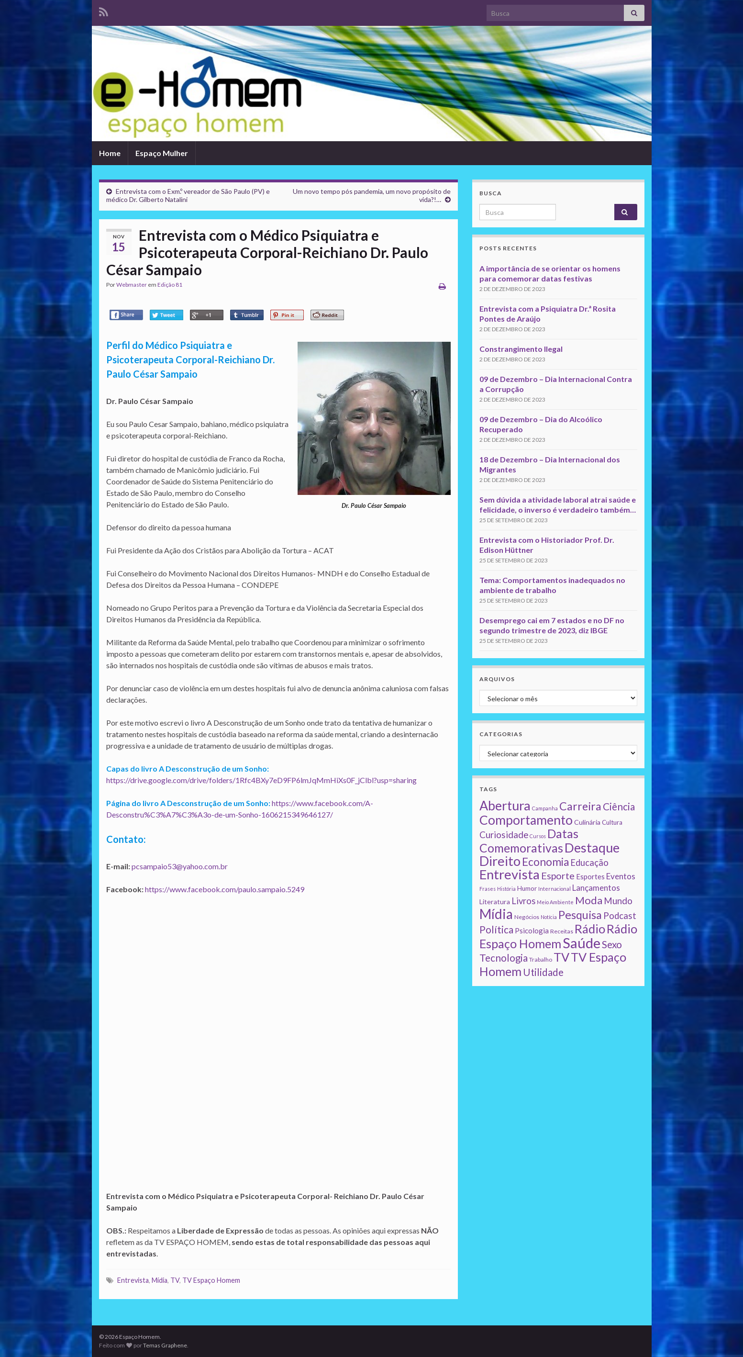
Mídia (159, 1280)
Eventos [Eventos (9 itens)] (620, 876)
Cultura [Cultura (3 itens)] (612, 822)
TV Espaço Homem (211, 1280)
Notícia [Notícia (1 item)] (549, 917)
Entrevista (133, 1280)
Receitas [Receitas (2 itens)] (561, 931)
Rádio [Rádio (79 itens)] (590, 928)
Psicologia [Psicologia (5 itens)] (532, 930)
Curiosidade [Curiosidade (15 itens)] (503, 834)
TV (174, 1280)
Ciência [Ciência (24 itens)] (619, 806)
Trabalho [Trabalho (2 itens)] (540, 959)
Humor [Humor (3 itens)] (527, 888)
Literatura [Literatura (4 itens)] (494, 901)
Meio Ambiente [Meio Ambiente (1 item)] (555, 902)
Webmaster (131, 284)
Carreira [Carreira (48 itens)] (580, 806)
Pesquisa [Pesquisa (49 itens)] (580, 914)
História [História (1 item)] (506, 889)
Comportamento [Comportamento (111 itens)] (526, 820)
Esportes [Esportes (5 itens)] (590, 876)
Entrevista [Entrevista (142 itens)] (509, 874)
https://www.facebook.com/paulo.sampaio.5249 (224, 889)
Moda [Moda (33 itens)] (588, 900)
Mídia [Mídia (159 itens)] (496, 914)
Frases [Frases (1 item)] (487, 889)
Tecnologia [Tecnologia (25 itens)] (503, 958)
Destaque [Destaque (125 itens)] (592, 847)
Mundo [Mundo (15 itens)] (618, 900)
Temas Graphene (165, 1345)
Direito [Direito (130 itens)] (500, 861)
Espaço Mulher (161, 152)
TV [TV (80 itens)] (561, 957)
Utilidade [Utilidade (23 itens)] (543, 972)
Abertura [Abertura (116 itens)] (505, 805)
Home (110, 152)
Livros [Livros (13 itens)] (523, 901)
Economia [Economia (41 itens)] (545, 861)
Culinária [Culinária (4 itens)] (587, 822)
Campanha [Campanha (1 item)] (545, 808)
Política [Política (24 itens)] (496, 929)
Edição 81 (169, 284)
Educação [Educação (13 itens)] (589, 862)
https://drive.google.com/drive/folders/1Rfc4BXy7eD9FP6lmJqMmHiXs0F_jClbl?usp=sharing (261, 780)
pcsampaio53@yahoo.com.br (180, 866)
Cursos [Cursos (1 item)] (538, 836)
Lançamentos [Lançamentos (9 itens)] (596, 888)
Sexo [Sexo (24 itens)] (612, 944)
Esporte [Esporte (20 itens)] (558, 875)
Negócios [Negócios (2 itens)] (526, 916)
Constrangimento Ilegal (521, 348)
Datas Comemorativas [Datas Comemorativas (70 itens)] (528, 841)
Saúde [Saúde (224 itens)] (581, 942)
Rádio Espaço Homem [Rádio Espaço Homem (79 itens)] (558, 936)
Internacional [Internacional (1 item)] (554, 889)
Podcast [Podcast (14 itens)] (619, 915)
